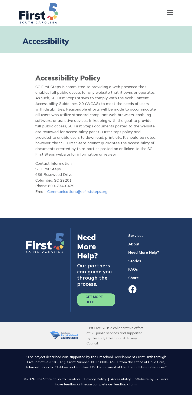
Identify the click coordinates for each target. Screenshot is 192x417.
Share (133, 277)
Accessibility (121, 379)
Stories (134, 260)
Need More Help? (143, 252)
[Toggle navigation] (170, 13)
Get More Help (94, 299)
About (134, 244)
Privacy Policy (95, 379)
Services (135, 235)
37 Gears (161, 379)
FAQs (133, 269)
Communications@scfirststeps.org (77, 191)
